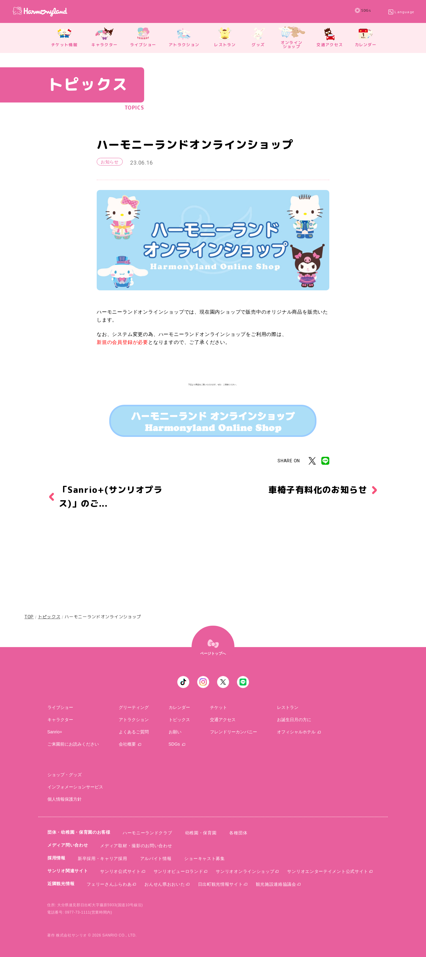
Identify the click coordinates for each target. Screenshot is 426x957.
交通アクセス (223, 719)
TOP (29, 617)
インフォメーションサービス (75, 786)
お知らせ (110, 161)
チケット (218, 707)
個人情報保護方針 (64, 799)
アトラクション (134, 719)
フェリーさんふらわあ (109, 884)
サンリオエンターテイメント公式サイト (327, 871)
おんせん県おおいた (164, 884)
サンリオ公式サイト (120, 871)
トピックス (49, 617)
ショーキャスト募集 (204, 858)
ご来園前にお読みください (73, 744)
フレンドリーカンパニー (233, 731)
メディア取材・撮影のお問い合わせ (136, 845)
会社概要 (127, 744)
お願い (175, 731)
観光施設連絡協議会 (276, 884)
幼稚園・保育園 (201, 832)
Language (404, 11)
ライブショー (60, 707)
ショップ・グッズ (64, 774)
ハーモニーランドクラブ (147, 832)
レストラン (287, 707)
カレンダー (179, 707)
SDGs (372, 11)
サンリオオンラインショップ (245, 871)
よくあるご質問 (134, 731)
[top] (213, 647)
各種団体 (238, 832)
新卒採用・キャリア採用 (102, 858)
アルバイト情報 (156, 858)
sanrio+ (54, 731)
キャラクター (60, 719)
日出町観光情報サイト (220, 884)
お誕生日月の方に (294, 719)
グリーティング (134, 707)
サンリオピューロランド (178, 871)
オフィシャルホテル (296, 731)
